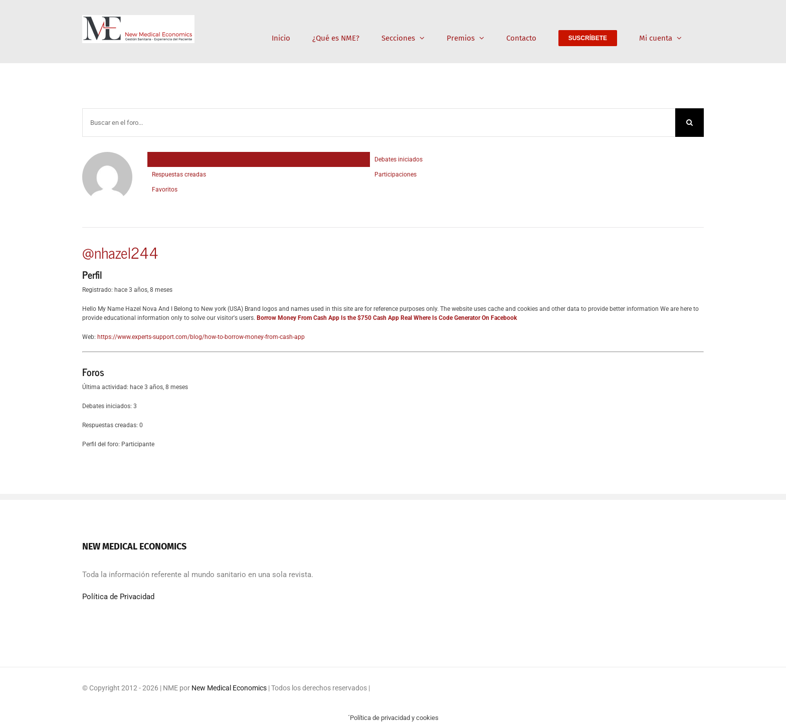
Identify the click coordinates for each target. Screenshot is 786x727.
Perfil (159, 159)
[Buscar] (689, 122)
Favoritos (164, 189)
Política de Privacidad (118, 596)
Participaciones (395, 174)
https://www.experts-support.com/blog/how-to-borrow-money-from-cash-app (201, 336)
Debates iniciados (398, 159)
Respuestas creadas (179, 174)
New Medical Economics (229, 688)
